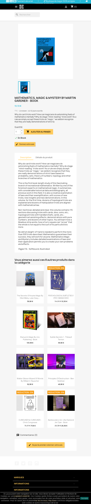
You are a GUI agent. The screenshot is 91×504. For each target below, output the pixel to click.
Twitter (23, 463)
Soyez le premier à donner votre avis (45, 445)
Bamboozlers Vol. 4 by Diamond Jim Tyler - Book (61, 421)
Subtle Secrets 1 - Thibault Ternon (61, 338)
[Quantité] (17, 131)
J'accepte (84, 498)
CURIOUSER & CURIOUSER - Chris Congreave (30, 421)
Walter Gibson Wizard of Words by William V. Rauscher (30, 379)
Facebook (17, 463)
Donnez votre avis (25, 144)
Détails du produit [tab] (44, 157)
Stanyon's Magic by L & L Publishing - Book (30, 338)
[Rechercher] (27, 14)
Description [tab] (25, 157)
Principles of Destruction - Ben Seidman (61, 379)
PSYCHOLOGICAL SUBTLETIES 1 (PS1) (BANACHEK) (61, 296)
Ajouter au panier (38, 131)
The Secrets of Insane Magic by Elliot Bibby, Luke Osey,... (30, 296)
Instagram (37, 463)
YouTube (30, 463)
